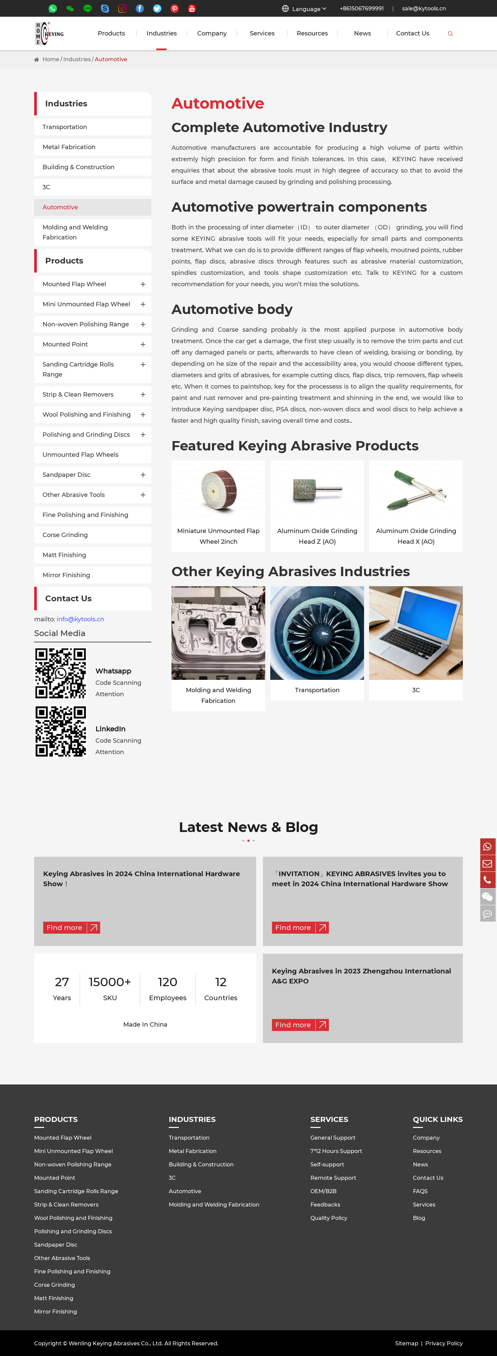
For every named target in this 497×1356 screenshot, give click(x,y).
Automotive (111, 59)
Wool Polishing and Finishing (87, 414)
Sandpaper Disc (66, 475)
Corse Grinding (65, 535)
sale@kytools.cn (424, 8)
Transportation (65, 127)
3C (46, 187)
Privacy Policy (444, 1343)
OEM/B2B (323, 1190)
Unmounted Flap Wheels (81, 454)
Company (212, 33)
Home (51, 59)
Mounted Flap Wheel (74, 284)
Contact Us (412, 33)
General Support (333, 1137)
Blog (419, 1217)
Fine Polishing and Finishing (85, 515)
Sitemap (406, 1343)
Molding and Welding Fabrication (75, 232)
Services (262, 33)
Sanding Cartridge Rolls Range (78, 369)
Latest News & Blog (248, 831)
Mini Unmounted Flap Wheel (86, 304)
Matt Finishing (64, 555)
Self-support (327, 1163)
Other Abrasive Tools (74, 495)
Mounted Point (65, 344)
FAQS (420, 1190)
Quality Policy (328, 1217)
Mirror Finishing (66, 575)
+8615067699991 (362, 8)
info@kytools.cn (80, 619)
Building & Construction (79, 167)
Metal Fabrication (69, 147)
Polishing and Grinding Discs (86, 434)
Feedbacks (325, 1204)
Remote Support (333, 1177)
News (362, 33)
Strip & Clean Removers (78, 394)
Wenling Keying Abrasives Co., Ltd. (116, 1343)
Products (111, 33)
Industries (162, 33)
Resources (312, 33)
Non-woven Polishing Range (86, 324)
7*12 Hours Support (336, 1150)
